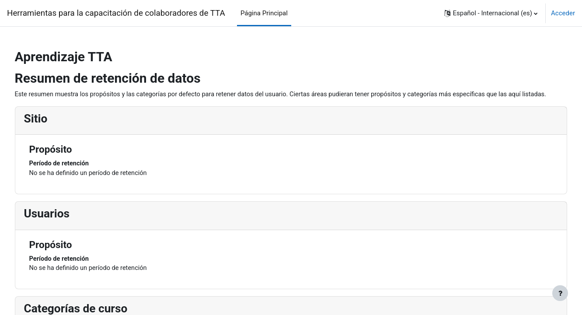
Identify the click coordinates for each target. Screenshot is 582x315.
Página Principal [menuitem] (264, 13)
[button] (491, 13)
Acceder (563, 13)
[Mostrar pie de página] (560, 293)
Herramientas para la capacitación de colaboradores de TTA (116, 13)
